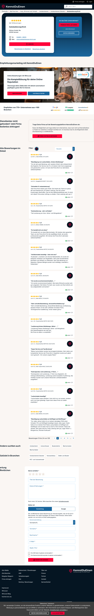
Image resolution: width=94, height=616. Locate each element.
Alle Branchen (17, 12)
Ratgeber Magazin (7, 576)
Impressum (5, 588)
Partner (43, 576)
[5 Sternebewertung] (43, 474)
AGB (34, 553)
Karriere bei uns (7, 596)
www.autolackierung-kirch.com (26, 39)
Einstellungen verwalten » (58, 610)
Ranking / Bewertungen (26, 582)
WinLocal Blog (6, 593)
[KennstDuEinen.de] (13, 6)
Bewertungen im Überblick (23, 49)
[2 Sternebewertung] (33, 474)
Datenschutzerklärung (39, 555)
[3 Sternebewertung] (36, 474)
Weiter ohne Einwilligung (39, 613)
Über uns (44, 570)
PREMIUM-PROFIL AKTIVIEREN (69, 25)
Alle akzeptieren (57, 613)
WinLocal (5, 591)
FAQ (20, 579)
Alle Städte (5, 12)
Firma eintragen (6, 579)
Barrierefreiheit (45, 582)
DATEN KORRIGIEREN (69, 33)
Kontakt (43, 579)
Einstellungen (32, 570)
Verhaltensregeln (64, 501)
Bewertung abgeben (39, 49)
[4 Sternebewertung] (39, 474)
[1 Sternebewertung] (30, 474)
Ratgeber (28, 12)
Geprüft (69, 172)
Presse (43, 573)
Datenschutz (22, 570)
